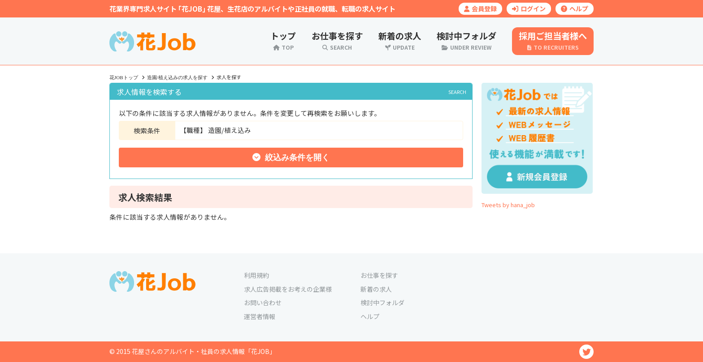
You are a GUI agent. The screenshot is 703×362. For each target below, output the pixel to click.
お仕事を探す (379, 275)
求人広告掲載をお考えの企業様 (288, 289)
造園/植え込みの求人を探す (177, 77)
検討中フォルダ (382, 302)
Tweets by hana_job (508, 204)
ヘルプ (574, 8)
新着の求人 (376, 289)
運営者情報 (259, 316)
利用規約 (256, 275)
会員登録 (480, 8)
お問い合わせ (263, 302)
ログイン (529, 8)
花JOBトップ (123, 77)
